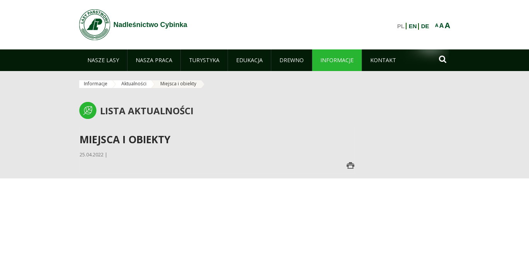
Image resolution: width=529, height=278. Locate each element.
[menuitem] (103, 60)
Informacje (95, 83)
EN (413, 26)
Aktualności (133, 83)
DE (425, 26)
